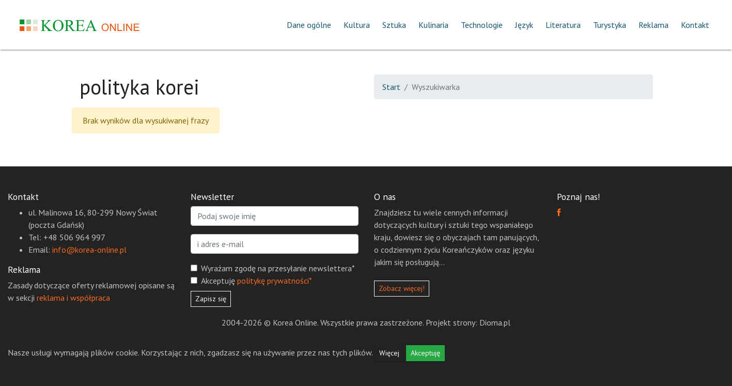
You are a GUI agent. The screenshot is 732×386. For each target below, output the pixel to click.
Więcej (389, 353)
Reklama (653, 25)
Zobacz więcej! (402, 288)
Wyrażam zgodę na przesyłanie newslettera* (278, 268)
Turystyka (609, 25)
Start (391, 87)
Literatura (563, 25)
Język (524, 25)
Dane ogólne (309, 25)
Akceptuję (256, 280)
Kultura (357, 25)
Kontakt (695, 25)
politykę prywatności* (274, 280)
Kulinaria (433, 25)
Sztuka (394, 25)
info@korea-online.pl (89, 249)
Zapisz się (210, 298)
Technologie (482, 25)
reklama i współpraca (73, 297)
